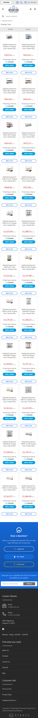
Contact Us (19, 549)
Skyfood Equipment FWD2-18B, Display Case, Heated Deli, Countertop (28, 46)
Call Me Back (30, 2)
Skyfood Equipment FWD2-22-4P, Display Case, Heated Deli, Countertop (9, 223)
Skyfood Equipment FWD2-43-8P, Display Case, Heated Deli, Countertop (28, 488)
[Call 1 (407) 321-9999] (21, 2)
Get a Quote (19, 557)
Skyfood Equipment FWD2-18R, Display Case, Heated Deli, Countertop (9, 135)
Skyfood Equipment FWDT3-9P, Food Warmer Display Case (9, 267)
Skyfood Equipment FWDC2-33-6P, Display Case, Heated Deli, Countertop (28, 267)
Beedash (19, 711)
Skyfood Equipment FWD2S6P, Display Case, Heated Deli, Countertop (28, 223)
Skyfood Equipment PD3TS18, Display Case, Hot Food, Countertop (28, 355)
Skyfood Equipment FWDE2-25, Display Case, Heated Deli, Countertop (9, 46)
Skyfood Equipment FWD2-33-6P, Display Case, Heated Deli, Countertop (9, 400)
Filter (10, 29)
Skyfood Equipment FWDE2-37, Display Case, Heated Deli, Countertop (28, 135)
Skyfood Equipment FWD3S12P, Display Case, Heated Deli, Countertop (9, 444)
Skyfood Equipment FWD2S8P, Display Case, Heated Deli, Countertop (9, 355)
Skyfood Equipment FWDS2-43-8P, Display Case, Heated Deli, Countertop (28, 444)
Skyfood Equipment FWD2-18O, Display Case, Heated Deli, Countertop (28, 91)
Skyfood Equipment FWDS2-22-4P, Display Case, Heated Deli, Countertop (28, 179)
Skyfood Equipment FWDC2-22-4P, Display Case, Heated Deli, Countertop (9, 179)
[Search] (19, 16)
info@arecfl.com (13, 607)
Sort (28, 29)
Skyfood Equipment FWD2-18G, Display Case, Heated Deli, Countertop (9, 91)
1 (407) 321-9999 (14, 615)
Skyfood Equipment (7, 20)
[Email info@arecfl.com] (17, 2)
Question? (6, 2)
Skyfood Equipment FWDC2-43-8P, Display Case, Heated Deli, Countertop (9, 488)
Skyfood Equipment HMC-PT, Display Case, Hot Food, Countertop (28, 400)
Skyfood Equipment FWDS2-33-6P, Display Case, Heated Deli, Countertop (9, 311)
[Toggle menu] (3, 9)
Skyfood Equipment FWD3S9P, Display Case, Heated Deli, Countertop (28, 311)
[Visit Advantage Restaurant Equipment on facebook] (3, 629)
